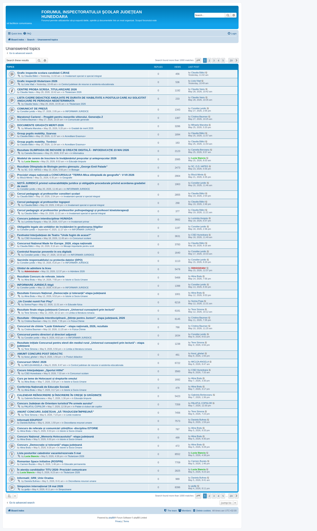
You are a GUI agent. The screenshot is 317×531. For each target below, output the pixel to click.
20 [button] (231, 60)
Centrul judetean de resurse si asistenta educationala (87, 84)
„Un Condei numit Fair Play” (35, 301)
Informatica (78, 153)
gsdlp (27, 489)
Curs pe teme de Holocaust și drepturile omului (47, 378)
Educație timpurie (77, 161)
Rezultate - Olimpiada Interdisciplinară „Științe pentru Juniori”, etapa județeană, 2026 (71, 317)
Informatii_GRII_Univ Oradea (35, 477)
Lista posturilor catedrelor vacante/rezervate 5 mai (49, 453)
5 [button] (223, 60)
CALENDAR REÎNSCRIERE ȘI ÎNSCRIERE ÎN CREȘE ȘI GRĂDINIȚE (59, 395)
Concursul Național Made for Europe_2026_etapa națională (54, 243)
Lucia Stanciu (31, 161)
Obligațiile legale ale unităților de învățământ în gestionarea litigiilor (60, 226)
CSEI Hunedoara (32, 238)
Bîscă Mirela (26, 177)
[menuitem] (27, 33)
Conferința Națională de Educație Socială (43, 386)
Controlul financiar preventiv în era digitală (44, 251)
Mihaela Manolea (32, 128)
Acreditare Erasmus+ (75, 136)
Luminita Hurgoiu (32, 221)
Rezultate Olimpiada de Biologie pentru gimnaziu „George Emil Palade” (62, 166)
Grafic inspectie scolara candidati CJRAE (43, 72)
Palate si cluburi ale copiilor (88, 406)
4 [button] (218, 60)
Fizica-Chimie (78, 321)
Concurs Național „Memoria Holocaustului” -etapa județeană (55, 436)
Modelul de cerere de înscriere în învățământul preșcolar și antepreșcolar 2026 (66, 158)
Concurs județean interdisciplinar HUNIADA (45, 218)
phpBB (112, 518)
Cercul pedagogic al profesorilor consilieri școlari (48, 193)
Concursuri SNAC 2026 (31, 361)
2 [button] (209, 60)
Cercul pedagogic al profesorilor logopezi (43, 201)
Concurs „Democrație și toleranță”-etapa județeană (49, 444)
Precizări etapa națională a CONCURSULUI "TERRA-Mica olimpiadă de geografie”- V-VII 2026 (75, 174)
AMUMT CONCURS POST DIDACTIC (40, 353)
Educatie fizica (75, 304)
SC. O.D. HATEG (32, 170)
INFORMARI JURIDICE (77, 111)
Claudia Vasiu (27, 92)
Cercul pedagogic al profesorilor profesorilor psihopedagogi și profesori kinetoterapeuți (73, 210)
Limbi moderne (73, 415)
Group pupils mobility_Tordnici (37, 141)
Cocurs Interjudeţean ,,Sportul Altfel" (40, 370)
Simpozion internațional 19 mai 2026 (40, 486)
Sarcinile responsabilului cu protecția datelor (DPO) (49, 259)
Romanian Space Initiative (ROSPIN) (40, 461)
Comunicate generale (78, 119)
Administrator (31, 271)
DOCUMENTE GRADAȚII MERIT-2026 (40, 125)
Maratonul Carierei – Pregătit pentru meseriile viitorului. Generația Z (60, 116)
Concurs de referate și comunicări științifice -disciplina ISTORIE (57, 428)
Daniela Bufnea (27, 422)
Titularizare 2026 (73, 92)
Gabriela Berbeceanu (34, 398)
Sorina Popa (30, 304)
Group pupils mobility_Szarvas (36, 133)
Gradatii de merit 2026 (82, 128)
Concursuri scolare (82, 238)
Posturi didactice (74, 357)
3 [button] (214, 60)
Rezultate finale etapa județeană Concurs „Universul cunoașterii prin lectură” (66, 309)
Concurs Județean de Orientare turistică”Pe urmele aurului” (55, 403)
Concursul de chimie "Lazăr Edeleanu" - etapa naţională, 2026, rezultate (62, 326)
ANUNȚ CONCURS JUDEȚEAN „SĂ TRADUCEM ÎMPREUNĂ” (55, 411)
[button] (198, 60)
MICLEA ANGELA (33, 365)
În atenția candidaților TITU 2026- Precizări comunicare (52, 469)
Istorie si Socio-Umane (76, 279)
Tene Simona (30, 313)
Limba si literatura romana (81, 313)
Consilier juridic (27, 111)
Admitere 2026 (77, 271)
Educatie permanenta (75, 464)
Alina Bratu (29, 279)
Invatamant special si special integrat (83, 76)
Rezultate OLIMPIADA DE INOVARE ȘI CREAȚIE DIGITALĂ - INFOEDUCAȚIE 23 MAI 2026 (73, 150)
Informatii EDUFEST (29, 419)
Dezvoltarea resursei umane (78, 422)
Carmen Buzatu (28, 464)
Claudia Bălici (31, 76)
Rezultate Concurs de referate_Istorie (40, 276)
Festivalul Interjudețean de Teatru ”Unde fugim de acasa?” (54, 235)
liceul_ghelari (30, 357)
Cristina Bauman (28, 119)
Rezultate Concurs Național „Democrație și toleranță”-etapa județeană (61, 293)
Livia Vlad (29, 84)
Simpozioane (65, 489)
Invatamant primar (80, 221)
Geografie (67, 177)
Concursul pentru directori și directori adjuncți (46, 334)
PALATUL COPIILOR (34, 406)
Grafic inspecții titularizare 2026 (37, 81)
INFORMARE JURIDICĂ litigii (35, 284)
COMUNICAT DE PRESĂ (32, 108)
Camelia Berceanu (33, 153)
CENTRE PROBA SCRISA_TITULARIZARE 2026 (47, 89)
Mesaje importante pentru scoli (79, 246)
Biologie (75, 170)
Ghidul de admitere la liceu (34, 268)
